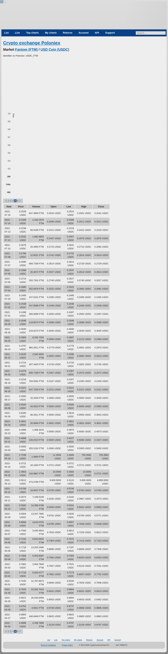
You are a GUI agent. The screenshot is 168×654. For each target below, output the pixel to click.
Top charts (32, 32)
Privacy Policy (67, 645)
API (97, 32)
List (6, 32)
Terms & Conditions (48, 645)
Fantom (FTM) (26, 49)
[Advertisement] (84, 83)
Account (84, 32)
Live (17, 32)
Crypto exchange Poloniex (31, 42)
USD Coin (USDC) (54, 49)
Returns (67, 32)
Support (110, 32)
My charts (51, 32)
